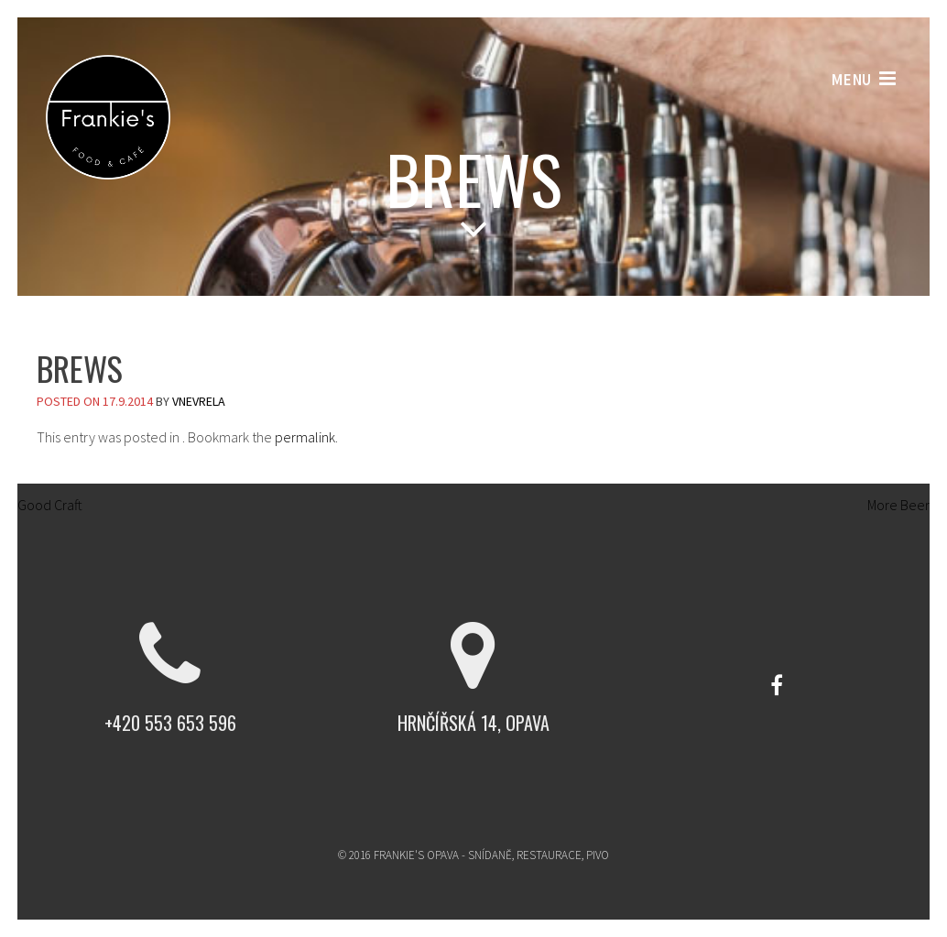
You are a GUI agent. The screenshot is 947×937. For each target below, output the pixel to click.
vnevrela (198, 401)
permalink (305, 437)
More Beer (907, 505)
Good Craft (41, 505)
